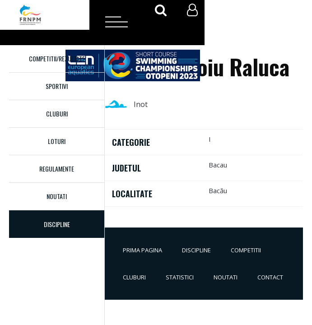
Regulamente (56, 168)
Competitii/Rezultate (57, 58)
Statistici (180, 277)
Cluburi (57, 113)
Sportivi (57, 86)
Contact (270, 277)
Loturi (56, 141)
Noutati (57, 196)
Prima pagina (142, 250)
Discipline (196, 250)
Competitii (246, 250)
